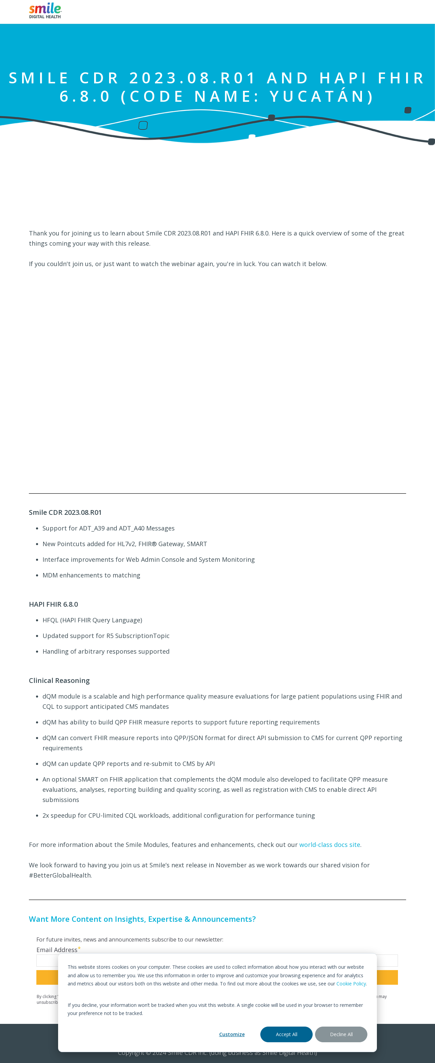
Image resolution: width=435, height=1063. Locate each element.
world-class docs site (329, 844)
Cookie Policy (351, 983)
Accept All (286, 1034)
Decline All (341, 1034)
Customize (232, 1034)
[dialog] (217, 1002)
